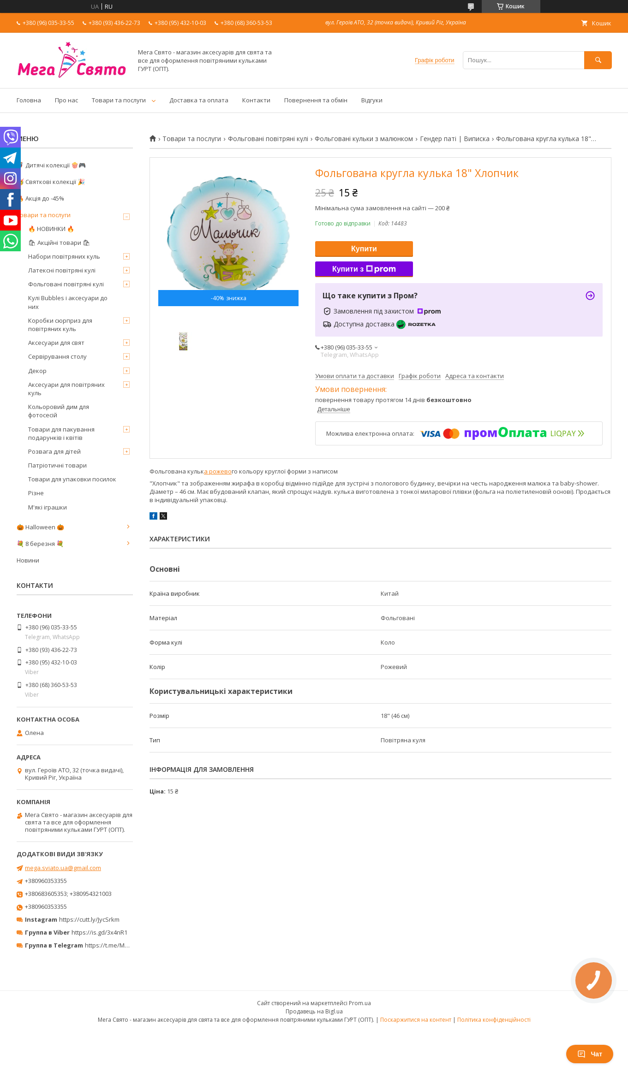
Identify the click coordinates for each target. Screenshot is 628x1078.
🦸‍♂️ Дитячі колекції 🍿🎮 (51, 165)
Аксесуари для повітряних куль (66, 388)
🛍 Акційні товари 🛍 (59, 242)
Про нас (66, 100)
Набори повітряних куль (64, 256)
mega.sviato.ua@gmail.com (63, 867)
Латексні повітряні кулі (62, 270)
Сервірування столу (57, 356)
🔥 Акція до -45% (40, 198)
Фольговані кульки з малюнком (364, 138)
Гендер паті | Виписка (455, 138)
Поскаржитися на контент (415, 1020)
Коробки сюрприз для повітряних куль (60, 324)
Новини (28, 560)
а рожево (218, 471)
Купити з (364, 269)
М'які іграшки (47, 507)
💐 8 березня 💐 (40, 543)
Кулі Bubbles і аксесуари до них (68, 302)
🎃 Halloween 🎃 (40, 527)
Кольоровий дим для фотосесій (58, 411)
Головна (29, 100)
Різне (36, 493)
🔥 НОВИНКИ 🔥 (51, 229)
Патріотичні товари (57, 465)
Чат (589, 1054)
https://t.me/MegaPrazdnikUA (126, 945)
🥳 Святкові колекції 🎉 (51, 182)
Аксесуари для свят (56, 342)
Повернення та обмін (315, 100)
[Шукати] (598, 60)
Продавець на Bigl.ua (314, 1011)
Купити (364, 249)
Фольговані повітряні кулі (268, 138)
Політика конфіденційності (494, 1020)
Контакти (256, 100)
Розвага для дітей (54, 451)
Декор (37, 371)
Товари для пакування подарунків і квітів (61, 433)
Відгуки (372, 100)
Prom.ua (360, 1003)
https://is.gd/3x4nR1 (99, 932)
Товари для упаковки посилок (72, 479)
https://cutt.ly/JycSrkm (89, 919)
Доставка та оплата (198, 100)
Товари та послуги (119, 100)
